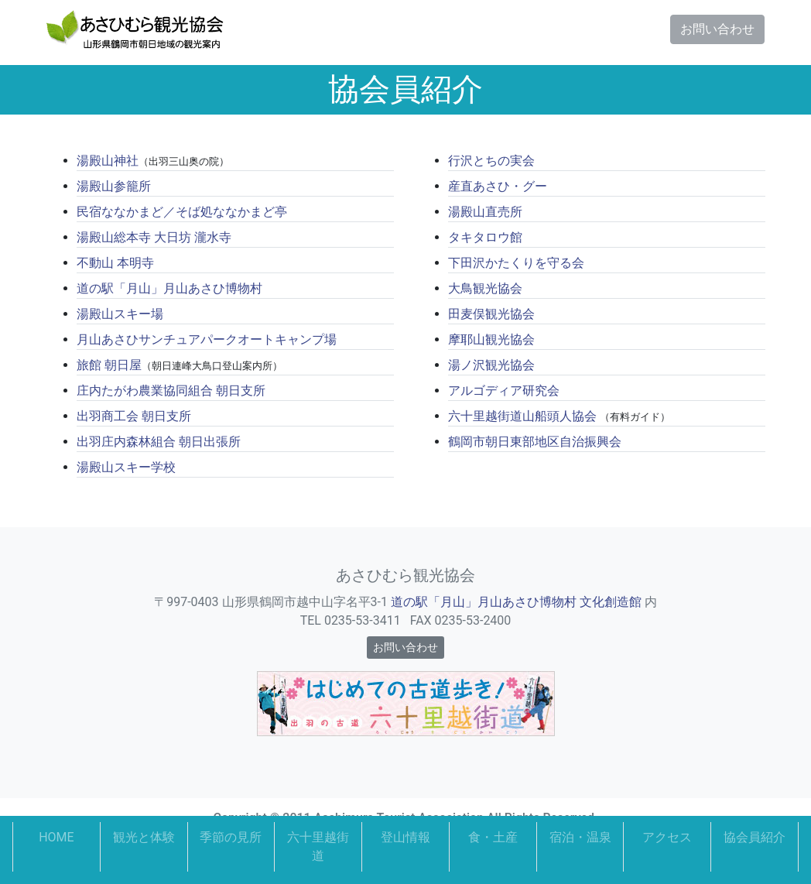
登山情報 (405, 837)
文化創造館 (611, 601)
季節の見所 (231, 837)
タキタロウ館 (485, 237)
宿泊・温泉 (580, 837)
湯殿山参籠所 (114, 186)
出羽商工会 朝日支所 (134, 416)
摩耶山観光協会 (491, 339)
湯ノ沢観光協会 (491, 365)
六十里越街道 (318, 846)
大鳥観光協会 (485, 288)
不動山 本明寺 (115, 262)
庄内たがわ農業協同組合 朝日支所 (171, 390)
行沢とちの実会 (491, 160)
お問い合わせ (717, 29)
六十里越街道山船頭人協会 (522, 416)
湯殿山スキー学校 (126, 467)
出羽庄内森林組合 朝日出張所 (159, 441)
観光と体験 (144, 837)
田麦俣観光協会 (491, 314)
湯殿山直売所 (485, 211)
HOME (56, 837)
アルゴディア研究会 (503, 390)
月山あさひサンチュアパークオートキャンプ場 (207, 339)
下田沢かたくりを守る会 (516, 262)
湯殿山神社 (108, 160)
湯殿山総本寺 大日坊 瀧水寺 (154, 237)
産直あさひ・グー (497, 186)
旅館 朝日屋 (109, 365)
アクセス (667, 837)
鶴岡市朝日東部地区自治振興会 (534, 441)
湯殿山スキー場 (120, 314)
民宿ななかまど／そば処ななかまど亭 (182, 211)
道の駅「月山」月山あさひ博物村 (169, 288)
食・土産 (493, 837)
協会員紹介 (754, 837)
